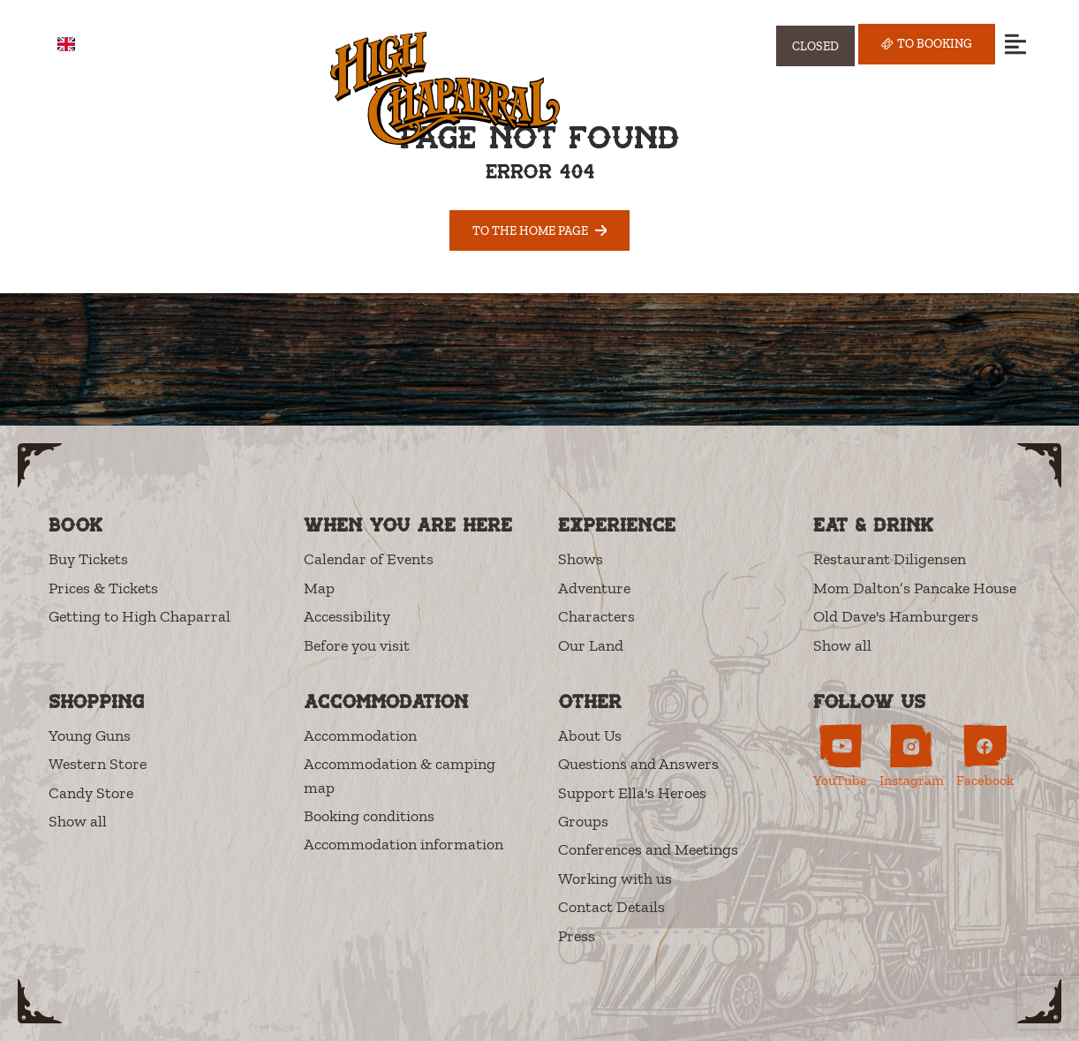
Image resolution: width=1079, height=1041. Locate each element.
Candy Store (91, 793)
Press (576, 936)
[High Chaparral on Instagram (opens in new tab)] (911, 756)
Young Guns (90, 735)
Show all (842, 645)
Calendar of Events (369, 559)
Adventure (594, 588)
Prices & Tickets (103, 588)
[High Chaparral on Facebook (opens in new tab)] (985, 756)
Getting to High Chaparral (139, 616)
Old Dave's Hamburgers (895, 616)
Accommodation (360, 735)
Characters (596, 616)
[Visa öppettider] (815, 46)
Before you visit (357, 645)
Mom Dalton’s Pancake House (914, 588)
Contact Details (611, 907)
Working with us (615, 878)
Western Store (98, 763)
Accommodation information (403, 844)
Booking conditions (369, 816)
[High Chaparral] (445, 88)
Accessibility (347, 616)
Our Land (590, 645)
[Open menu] (1015, 44)
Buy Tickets (88, 559)
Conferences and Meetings (648, 849)
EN (79, 44)
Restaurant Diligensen (889, 559)
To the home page (539, 230)
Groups (583, 821)
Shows (580, 559)
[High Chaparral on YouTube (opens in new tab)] (840, 756)
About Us (590, 735)
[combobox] (79, 44)
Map (319, 588)
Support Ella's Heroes (632, 793)
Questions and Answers (638, 763)
